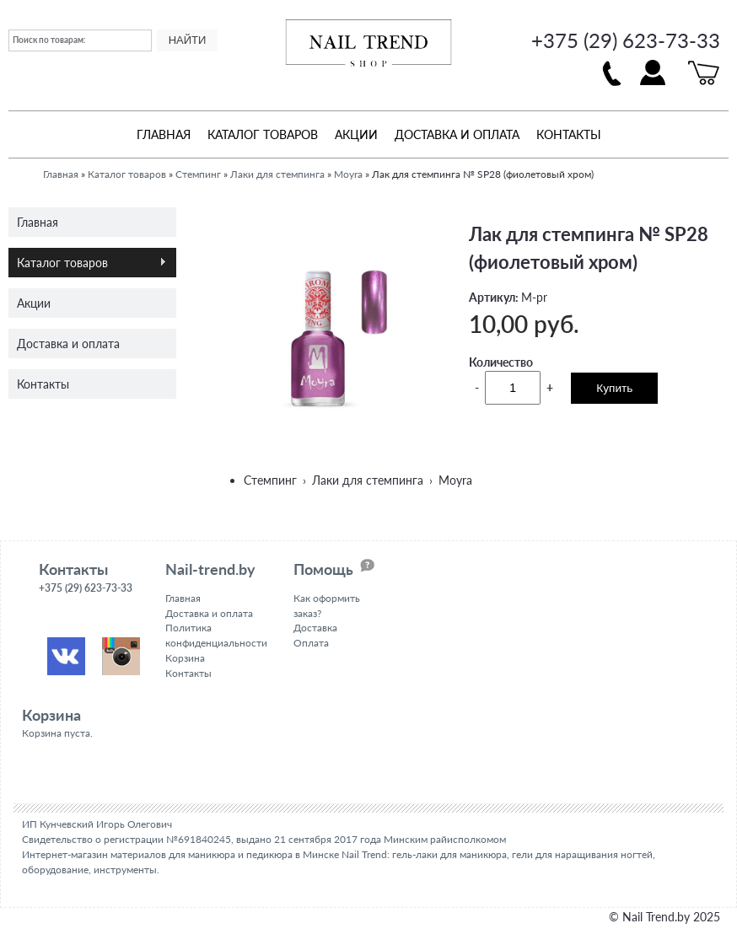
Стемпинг (198, 174)
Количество (501, 361)
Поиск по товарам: (49, 40)
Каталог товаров (262, 134)
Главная (164, 134)
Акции (356, 134)
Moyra (348, 174)
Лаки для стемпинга (277, 174)
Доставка (315, 627)
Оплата (311, 642)
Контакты (568, 134)
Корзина (185, 658)
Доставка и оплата (457, 134)
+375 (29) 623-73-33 (625, 40)
